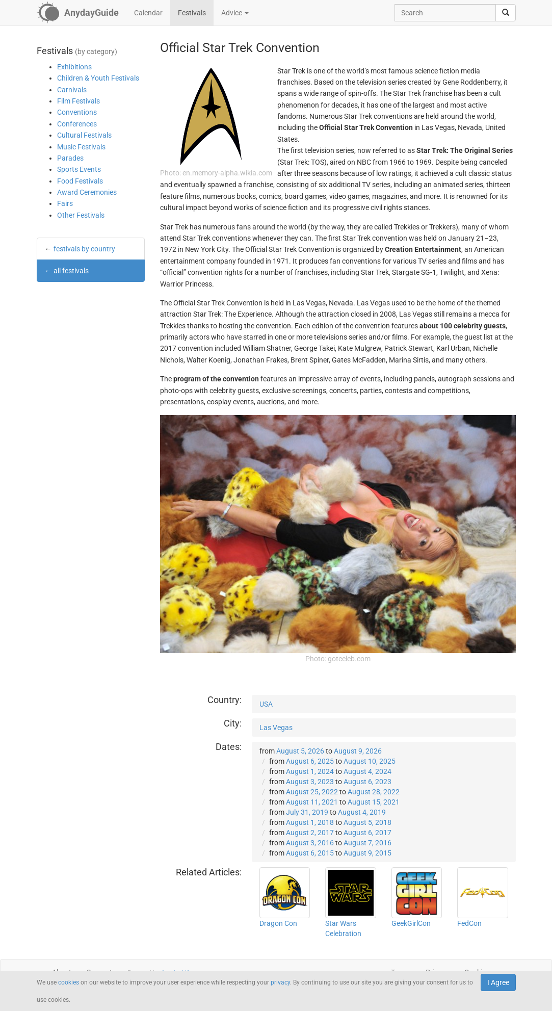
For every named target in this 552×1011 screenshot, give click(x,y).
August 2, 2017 (310, 832)
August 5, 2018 (367, 822)
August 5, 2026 (300, 751)
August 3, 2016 (310, 843)
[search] (505, 12)
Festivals (192, 13)
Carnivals (72, 90)
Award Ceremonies (87, 192)
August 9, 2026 (358, 751)
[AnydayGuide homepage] (77, 12)
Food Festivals (80, 181)
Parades (70, 158)
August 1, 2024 (310, 771)
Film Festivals (78, 101)
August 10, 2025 (370, 761)
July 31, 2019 (307, 812)
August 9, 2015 (367, 853)
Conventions (77, 112)
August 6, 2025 (310, 761)
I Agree (498, 982)
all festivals (71, 271)
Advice (235, 13)
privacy (280, 982)
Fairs (65, 203)
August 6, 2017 (367, 832)
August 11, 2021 (312, 802)
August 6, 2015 (310, 853)
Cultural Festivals (84, 135)
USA (266, 704)
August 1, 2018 (310, 822)
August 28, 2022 (374, 792)
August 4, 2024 (367, 771)
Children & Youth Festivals (98, 78)
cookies (68, 982)
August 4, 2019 (362, 812)
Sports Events (79, 169)
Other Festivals (80, 215)
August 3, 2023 (310, 781)
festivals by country (84, 249)
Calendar (148, 13)
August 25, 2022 (312, 792)
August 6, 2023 (367, 781)
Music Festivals (81, 147)
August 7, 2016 (367, 843)
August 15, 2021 (374, 802)
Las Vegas (276, 727)
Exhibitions (74, 67)
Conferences (77, 124)
